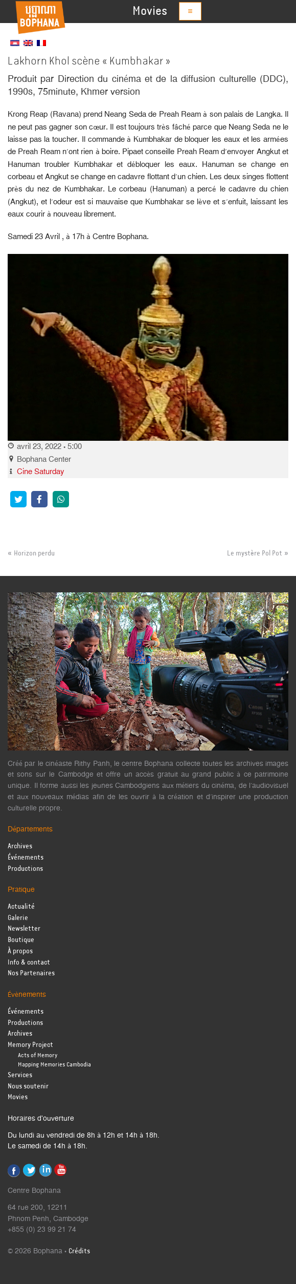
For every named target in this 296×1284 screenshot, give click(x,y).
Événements (25, 857)
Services (20, 1075)
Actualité (21, 907)
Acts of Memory (37, 1055)
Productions (25, 869)
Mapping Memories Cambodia (54, 1064)
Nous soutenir (28, 1086)
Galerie (18, 918)
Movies (149, 11)
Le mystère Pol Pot (254, 553)
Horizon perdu (34, 553)
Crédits (79, 1251)
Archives (20, 846)
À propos (20, 951)
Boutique (21, 940)
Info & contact (29, 962)
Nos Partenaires (31, 973)
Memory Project (30, 1045)
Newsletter (24, 929)
